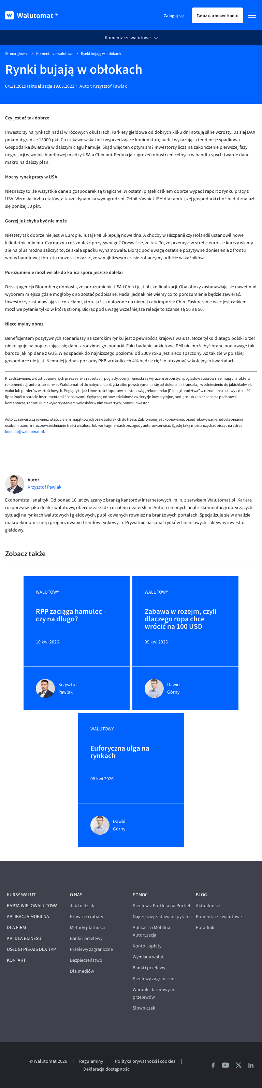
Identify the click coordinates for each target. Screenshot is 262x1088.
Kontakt (16, 960)
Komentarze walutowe (128, 38)
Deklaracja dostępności (106, 1069)
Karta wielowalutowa (32, 906)
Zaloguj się (174, 15)
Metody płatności (87, 927)
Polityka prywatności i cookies (145, 1061)
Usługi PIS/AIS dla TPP (31, 949)
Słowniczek (144, 1008)
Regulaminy (91, 1061)
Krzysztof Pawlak (110, 86)
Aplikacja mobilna (28, 916)
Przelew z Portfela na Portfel (161, 906)
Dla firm (16, 927)
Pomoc (140, 895)
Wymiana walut (148, 957)
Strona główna (17, 53)
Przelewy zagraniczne (91, 949)
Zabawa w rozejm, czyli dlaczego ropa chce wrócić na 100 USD (181, 619)
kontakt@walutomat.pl (24, 431)
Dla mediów (82, 971)
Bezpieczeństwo (86, 960)
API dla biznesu (24, 938)
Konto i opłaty (147, 946)
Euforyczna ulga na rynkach (119, 752)
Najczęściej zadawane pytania (162, 916)
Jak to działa (83, 906)
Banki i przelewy (86, 938)
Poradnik (205, 927)
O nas (76, 895)
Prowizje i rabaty (86, 916)
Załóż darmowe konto (217, 15)
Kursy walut (21, 895)
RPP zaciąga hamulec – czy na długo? (71, 615)
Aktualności (208, 906)
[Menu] (252, 15)
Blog (201, 895)
